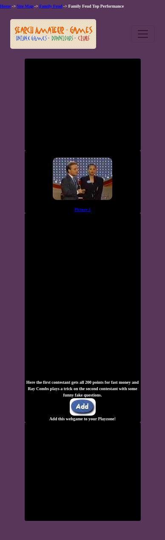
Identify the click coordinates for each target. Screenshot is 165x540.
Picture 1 (82, 209)
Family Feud (50, 6)
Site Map (25, 6)
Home (5, 6)
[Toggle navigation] (143, 33)
